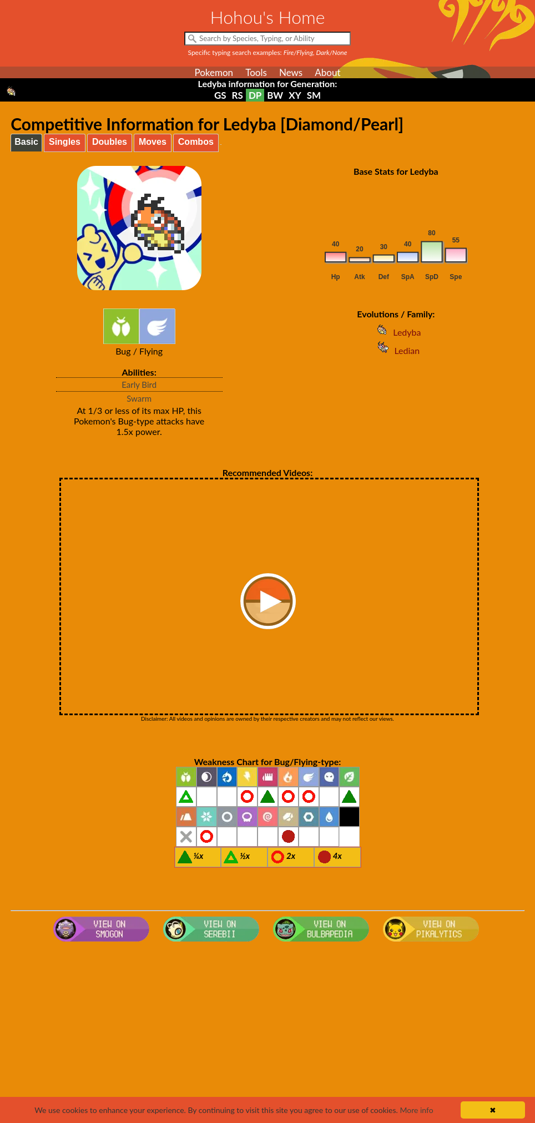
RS (237, 95)
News (290, 72)
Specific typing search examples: (267, 52)
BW (275, 95)
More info (416, 1110)
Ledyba (396, 332)
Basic (26, 141)
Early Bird (139, 384)
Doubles (109, 141)
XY (295, 95)
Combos (196, 141)
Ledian (396, 350)
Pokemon (213, 72)
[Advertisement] (267, 1034)
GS (220, 95)
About (327, 72)
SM (314, 95)
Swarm (139, 398)
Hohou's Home (267, 17)
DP (255, 95)
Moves (152, 141)
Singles (64, 141)
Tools (256, 72)
